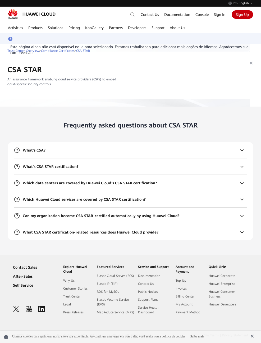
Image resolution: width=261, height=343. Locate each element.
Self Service (23, 285)
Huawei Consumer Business (222, 294)
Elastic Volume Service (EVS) (113, 302)
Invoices (181, 288)
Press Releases (73, 312)
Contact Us (150, 14)
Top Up (181, 280)
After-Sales (23, 276)
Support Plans (148, 299)
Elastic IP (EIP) (107, 284)
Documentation (177, 14)
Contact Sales (25, 267)
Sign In (219, 14)
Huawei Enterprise (222, 284)
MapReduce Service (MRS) (115, 312)
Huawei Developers (222, 304)
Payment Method (188, 312)
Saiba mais (197, 336)
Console (202, 14)
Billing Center (185, 296)
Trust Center (72, 296)
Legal (67, 304)
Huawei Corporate (222, 276)
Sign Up (242, 14)
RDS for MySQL (108, 292)
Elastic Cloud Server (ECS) (115, 276)
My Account (184, 304)
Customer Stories (75, 288)
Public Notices (148, 292)
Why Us (69, 280)
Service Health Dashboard (148, 310)
